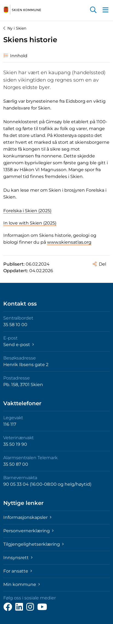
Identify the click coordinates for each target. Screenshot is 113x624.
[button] (93, 10)
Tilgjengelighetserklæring (33, 544)
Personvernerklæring (28, 530)
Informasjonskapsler (27, 517)
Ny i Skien (14, 28)
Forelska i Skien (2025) (27, 210)
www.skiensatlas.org (69, 242)
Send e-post (18, 344)
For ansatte (17, 571)
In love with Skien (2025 (29, 223)
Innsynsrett (18, 557)
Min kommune (21, 584)
